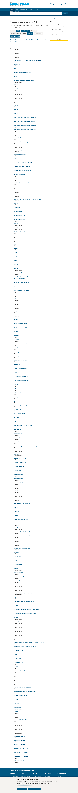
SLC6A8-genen (17, 397)
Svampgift (16, 711)
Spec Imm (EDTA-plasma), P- (20, 458)
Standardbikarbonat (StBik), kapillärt (22, 536)
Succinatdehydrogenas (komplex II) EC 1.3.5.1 (24, 646)
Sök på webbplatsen (15, 13)
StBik (15, 560)
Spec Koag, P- (17, 470)
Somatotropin (17, 437)
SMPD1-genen (17, 417)
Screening (16, 195)
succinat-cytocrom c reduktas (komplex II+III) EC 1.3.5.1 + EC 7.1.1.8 (29, 642)
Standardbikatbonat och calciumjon (22, 548)
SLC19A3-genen (17, 356)
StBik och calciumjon (18, 564)
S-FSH (15, 298)
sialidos (15, 319)
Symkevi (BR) (17, 728)
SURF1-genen (17, 679)
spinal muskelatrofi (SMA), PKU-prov (22, 503)
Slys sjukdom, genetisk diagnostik (22, 405)
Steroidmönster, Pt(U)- (19, 576)
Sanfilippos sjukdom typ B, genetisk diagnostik (25, 121)
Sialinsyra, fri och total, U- (20, 327)
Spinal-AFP (16, 507)
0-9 (18, 41)
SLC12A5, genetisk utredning (20, 347)
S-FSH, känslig (17, 307)
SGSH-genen (16, 311)
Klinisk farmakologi (25, 30)
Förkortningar (54, 34)
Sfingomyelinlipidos (18, 294)
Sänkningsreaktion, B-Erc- (20, 760)
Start (12, 18)
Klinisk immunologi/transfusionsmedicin (18, 33)
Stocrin (15, 605)
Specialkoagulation (18, 486)
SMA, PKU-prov (17, 409)
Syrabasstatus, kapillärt (19, 740)
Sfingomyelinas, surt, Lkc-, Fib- (21, 290)
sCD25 (15, 158)
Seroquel (16, 252)
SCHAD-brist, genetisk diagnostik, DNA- (23, 162)
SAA (14, 56)
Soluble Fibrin (17, 429)
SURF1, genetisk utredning (20, 675)
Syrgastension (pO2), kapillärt (21, 756)
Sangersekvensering (18, 133)
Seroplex (16, 248)
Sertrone (16, 268)
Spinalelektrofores (18, 511)
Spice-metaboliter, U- (19, 495)
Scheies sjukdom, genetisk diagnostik (22, 170)
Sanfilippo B (16, 105)
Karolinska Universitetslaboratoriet (41, 18)
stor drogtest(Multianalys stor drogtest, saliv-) (25, 613)
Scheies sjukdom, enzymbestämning (22, 166)
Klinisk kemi (30, 33)
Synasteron (16, 732)
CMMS (18, 30)
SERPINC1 (16, 260)
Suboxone (16, 630)
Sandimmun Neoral (18, 97)
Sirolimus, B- (17, 331)
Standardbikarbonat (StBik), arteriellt (22, 531)
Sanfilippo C (16, 109)
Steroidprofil (17, 580)
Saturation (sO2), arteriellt (20, 150)
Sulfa (15, 654)
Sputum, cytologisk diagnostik (21, 519)
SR (14, 523)
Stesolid (15, 585)
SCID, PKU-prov (17, 187)
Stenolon (16, 568)
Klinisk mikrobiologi (38, 33)
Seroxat (15, 256)
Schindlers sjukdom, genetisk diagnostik (23, 182)
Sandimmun (16, 93)
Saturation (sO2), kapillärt (20, 154)
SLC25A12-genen (17, 372)
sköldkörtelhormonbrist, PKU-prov (22, 343)
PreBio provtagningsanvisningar (58, 37)
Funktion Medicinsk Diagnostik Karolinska (24, 18)
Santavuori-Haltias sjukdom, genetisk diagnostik (25, 142)
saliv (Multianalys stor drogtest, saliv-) (23, 72)
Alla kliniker (12, 30)
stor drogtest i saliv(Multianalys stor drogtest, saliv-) (26, 609)
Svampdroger (17, 707)
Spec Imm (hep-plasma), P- (20, 462)
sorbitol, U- (16, 442)
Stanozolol (16, 552)
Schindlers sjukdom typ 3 (20, 178)
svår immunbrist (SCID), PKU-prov (22, 719)
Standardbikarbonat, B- (19, 544)
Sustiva (15, 699)
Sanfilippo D (16, 113)
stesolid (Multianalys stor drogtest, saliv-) (23, 593)
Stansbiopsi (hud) (18, 556)
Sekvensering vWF (18, 211)
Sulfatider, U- (17, 666)
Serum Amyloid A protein (20, 272)
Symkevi (16, 724)
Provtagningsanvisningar (55, 18)
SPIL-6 (15, 499)
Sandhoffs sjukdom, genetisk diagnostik (23, 88)
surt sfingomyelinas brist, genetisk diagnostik (24, 691)
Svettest (15, 715)
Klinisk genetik (33, 30)
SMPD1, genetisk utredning (20, 413)
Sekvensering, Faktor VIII (19, 219)
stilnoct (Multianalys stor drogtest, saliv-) (23, 601)
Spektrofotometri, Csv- (19, 491)
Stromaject (16, 621)
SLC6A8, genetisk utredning (20, 392)
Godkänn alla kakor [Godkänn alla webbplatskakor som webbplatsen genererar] (35, 789)
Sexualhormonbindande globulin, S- (22, 282)
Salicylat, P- (16, 64)
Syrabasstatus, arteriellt (19, 736)
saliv (15, 68)
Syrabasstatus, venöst (19, 744)
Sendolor (16, 223)
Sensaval (16, 227)
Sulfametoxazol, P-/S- (19, 658)
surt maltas (16, 683)
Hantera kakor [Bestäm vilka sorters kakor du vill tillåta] (22, 789)
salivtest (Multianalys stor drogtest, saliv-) (24, 80)
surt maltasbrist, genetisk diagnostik (22, 687)
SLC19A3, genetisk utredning (20, 352)
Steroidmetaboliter (18, 572)
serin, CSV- (16, 236)
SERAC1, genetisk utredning (20, 231)
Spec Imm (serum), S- (19, 466)
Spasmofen (16, 450)
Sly (14, 401)
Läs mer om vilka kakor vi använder (25, 784)
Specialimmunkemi (18, 474)
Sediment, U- (17, 203)
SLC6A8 (15, 384)
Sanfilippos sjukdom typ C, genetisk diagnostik (25, 125)
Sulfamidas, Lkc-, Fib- (19, 662)
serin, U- (16, 244)
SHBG (15, 315)
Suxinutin (16, 703)
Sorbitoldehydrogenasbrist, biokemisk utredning (25, 446)
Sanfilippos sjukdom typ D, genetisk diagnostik (25, 129)
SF (14, 286)
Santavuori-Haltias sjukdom (20, 137)
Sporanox (16, 515)
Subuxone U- (17, 634)
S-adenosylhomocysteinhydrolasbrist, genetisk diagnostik (27, 60)
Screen (15, 191)
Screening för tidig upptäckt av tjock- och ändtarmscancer (27, 199)
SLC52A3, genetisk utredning (20, 380)
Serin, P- (16, 240)
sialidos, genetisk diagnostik (20, 323)
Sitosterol (16, 335)
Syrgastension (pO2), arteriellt (21, 752)
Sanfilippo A (16, 101)
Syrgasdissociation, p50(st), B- (21, 748)
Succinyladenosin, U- (18, 650)
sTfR (15, 597)
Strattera (16, 617)
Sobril (15, 421)
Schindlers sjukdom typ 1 (20, 174)
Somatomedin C (17, 433)
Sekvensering (17, 207)
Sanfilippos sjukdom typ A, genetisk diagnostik (25, 117)
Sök (65, 13)
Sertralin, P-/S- (17, 264)
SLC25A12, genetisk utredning (21, 368)
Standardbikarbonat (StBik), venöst (22, 540)
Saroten (15, 146)
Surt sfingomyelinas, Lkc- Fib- (21, 695)
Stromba (16, 625)
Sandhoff (16, 84)
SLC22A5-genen (17, 364)
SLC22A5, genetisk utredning (20, 360)
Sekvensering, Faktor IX (19, 215)
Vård (14, 18)
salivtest (16, 76)
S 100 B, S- (16, 52)
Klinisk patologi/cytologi (15, 36)
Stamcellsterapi (17, 527)
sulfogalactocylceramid (19, 670)
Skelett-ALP (16, 339)
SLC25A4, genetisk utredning (20, 376)
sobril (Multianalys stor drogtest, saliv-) (23, 425)
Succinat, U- (16, 638)
